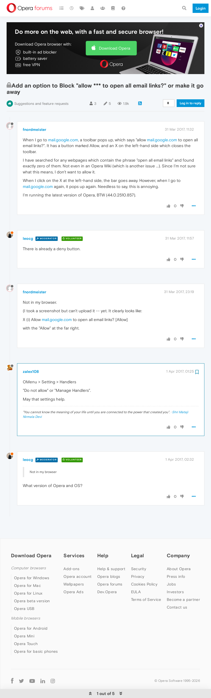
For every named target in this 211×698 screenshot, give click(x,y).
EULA (136, 575)
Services (73, 539)
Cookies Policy (144, 567)
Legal (137, 539)
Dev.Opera (107, 575)
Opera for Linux (28, 576)
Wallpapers (73, 567)
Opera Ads (73, 575)
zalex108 (31, 355)
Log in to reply (190, 86)
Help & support (111, 552)
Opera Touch (26, 627)
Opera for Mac (27, 569)
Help (102, 539)
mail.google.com (63, 123)
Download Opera (114, 31)
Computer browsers (28, 551)
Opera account (77, 560)
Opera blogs (108, 560)
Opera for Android (31, 611)
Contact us (177, 590)
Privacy (138, 560)
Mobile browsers (25, 601)
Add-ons (71, 552)
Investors (175, 575)
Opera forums (110, 567)
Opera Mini (24, 619)
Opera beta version (32, 584)
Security (138, 552)
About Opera (179, 552)
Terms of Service (146, 583)
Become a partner (183, 583)
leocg (28, 221)
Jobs (171, 567)
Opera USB (24, 592)
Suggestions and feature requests (41, 87)
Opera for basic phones (36, 634)
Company (178, 539)
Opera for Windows (31, 561)
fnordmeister (34, 113)
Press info (176, 560)
